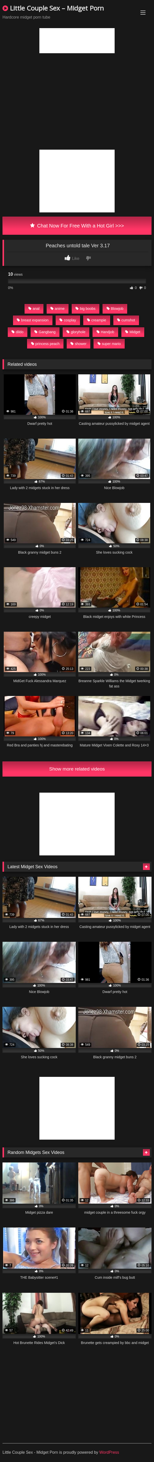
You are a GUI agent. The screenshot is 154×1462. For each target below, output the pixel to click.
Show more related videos (77, 769)
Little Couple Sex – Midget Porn (53, 8)
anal (33, 309)
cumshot (126, 320)
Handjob (105, 332)
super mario (109, 344)
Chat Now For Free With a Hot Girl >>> (77, 225)
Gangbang (44, 332)
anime (57, 309)
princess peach (45, 344)
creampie (96, 320)
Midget (132, 332)
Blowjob (115, 309)
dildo (17, 332)
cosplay (67, 320)
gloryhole (75, 332)
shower (78, 344)
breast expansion (33, 320)
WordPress (109, 1452)
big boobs (85, 309)
